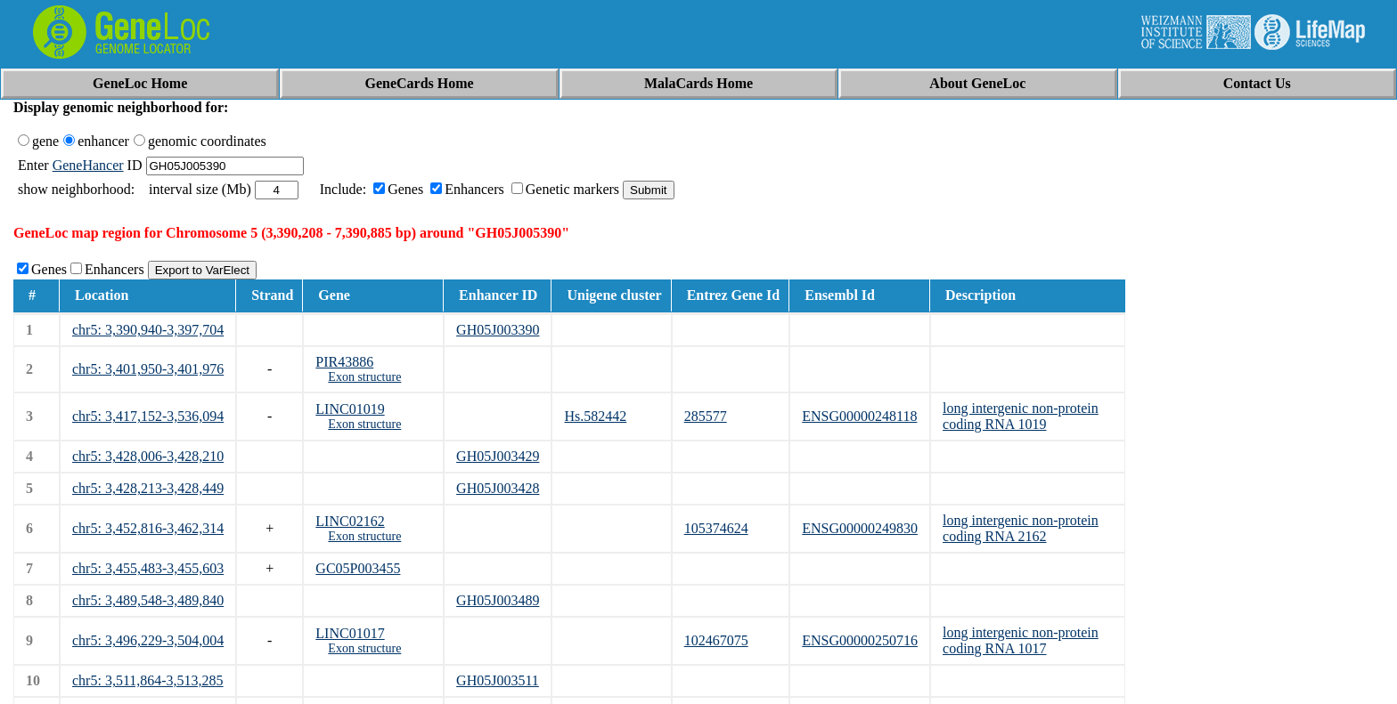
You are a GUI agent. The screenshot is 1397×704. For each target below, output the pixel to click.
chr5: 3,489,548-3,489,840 (148, 600)
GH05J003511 (497, 680)
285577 (705, 416)
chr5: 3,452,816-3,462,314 (148, 528)
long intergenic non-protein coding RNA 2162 (1021, 528)
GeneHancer (88, 165)
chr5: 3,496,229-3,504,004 (148, 640)
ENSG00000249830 (860, 528)
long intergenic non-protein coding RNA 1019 (1021, 416)
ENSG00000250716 (860, 640)
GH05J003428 (497, 488)
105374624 (716, 528)
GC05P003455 (357, 568)
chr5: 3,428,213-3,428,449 (148, 488)
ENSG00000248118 (859, 416)
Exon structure (364, 377)
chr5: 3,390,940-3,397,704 (148, 329)
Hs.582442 (595, 416)
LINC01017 (349, 633)
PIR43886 (344, 361)
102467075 (716, 640)
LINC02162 (349, 521)
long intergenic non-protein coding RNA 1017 (1021, 640)
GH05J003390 (497, 329)
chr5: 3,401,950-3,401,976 (148, 368)
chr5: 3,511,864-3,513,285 (148, 680)
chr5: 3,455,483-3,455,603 (148, 568)
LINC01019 (349, 409)
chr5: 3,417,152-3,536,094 (148, 416)
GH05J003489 (497, 600)
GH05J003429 (497, 456)
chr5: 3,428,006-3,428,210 (148, 456)
